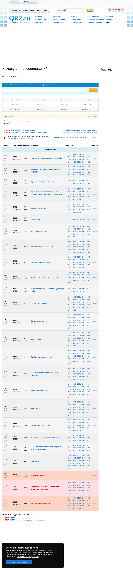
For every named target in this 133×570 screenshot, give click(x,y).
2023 (79, 162)
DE (116, 10)
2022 (74, 162)
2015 (88, 157)
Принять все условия (19, 562)
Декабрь (85, 109)
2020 (88, 159)
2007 (74, 154)
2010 (88, 154)
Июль (62, 104)
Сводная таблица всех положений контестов (81, 132)
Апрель (85, 100)
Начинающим (58, 22)
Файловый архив (95, 22)
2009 (83, 154)
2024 (83, 162)
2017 (74, 159)
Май (13, 104)
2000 (69, 242)
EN (109, 10)
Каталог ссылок (59, 19)
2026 (79, 212)
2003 (69, 189)
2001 (74, 242)
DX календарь (40, 19)
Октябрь (39, 109)
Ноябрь (62, 109)
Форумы (109, 16)
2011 (69, 157)
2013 (79, 157)
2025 (88, 162)
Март (62, 100)
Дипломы (57, 16)
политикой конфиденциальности (28, 557)
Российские (93, 116)
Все (107, 22)
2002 (79, 242)
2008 (79, 154)
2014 (83, 157)
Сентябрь (13, 109)
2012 (74, 157)
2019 (83, 159)
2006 (69, 154)
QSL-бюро (39, 22)
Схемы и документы (96, 19)
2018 (79, 159)
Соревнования (76, 22)
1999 (69, 297)
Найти (89, 10)
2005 (79, 189)
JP (122, 10)
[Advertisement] (66, 47)
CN (119, 10)
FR (113, 10)
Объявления (76, 19)
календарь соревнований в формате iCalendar (80, 137)
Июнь (39, 104)
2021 (69, 162)
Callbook (38, 16)
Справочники (93, 16)
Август (85, 104)
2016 (69, 159)
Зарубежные (8, 116)
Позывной (61, 10)
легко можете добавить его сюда (21, 139)
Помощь (109, 19)
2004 (74, 189)
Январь (13, 100)
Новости (74, 16)
